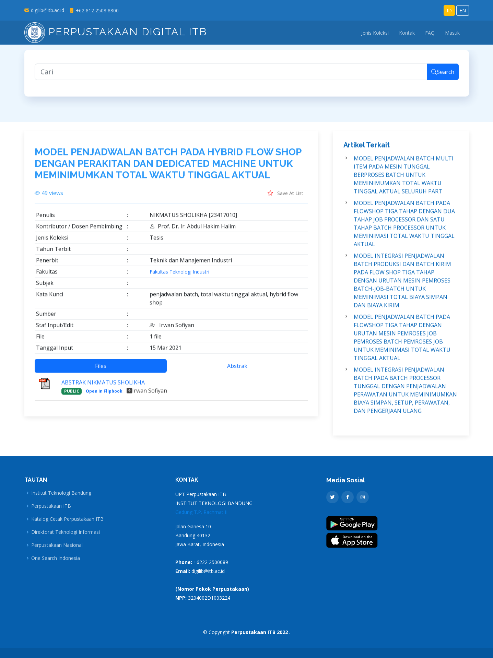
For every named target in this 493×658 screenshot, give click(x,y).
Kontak (407, 33)
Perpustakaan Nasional (57, 545)
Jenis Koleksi (375, 33)
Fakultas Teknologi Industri (179, 274)
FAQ (430, 33)
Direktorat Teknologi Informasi (65, 532)
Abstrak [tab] (237, 369)
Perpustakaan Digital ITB (115, 32)
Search (442, 75)
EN (462, 10)
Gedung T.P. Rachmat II (201, 512)
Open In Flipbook (104, 394)
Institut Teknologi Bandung (61, 493)
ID (449, 10)
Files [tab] (100, 369)
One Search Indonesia (55, 558)
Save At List (285, 196)
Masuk (452, 33)
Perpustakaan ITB (51, 506)
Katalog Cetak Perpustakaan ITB (67, 519)
